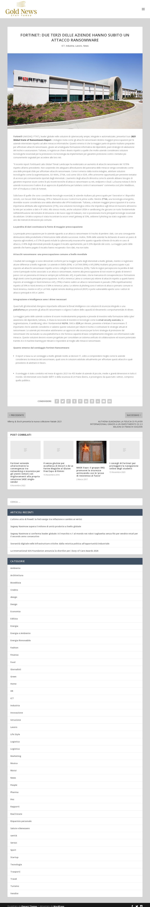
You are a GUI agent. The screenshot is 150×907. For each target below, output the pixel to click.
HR (11, 688)
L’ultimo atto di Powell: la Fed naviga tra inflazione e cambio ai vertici (46, 516)
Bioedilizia (15, 580)
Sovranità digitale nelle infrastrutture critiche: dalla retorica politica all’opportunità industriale (59, 541)
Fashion (14, 645)
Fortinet (17, 133)
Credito (14, 587)
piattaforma (19, 307)
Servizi (13, 840)
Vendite (14, 890)
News (86, 43)
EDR (77, 320)
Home (13, 681)
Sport (13, 847)
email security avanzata (109, 317)
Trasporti (15, 869)
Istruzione (15, 717)
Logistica (15, 739)
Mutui (13, 767)
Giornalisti (15, 666)
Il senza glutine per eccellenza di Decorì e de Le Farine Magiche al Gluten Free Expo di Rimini (58, 464)
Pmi (12, 796)
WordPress (58, 903)
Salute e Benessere (20, 825)
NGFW (65, 320)
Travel (13, 876)
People (13, 782)
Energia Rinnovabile (20, 637)
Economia (15, 608)
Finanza (14, 652)
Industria (70, 43)
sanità (13, 832)
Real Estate (16, 811)
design (13, 594)
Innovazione (16, 710)
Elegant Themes (29, 903)
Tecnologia (16, 861)
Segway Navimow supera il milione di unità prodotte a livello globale (45, 523)
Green (13, 673)
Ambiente (15, 565)
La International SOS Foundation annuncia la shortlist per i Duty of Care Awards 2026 (54, 548)
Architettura (16, 572)
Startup (14, 854)
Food (12, 659)
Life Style (15, 731)
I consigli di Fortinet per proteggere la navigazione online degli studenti (123, 463)
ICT (63, 43)
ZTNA (104, 196)
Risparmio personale (20, 818)
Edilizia (14, 616)
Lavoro (78, 43)
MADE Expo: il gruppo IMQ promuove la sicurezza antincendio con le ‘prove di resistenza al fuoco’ (90, 469)
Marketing (15, 753)
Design (13, 601)
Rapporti (14, 804)
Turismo (14, 883)
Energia (14, 623)
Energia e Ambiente (20, 630)
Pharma (14, 789)
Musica (14, 760)
